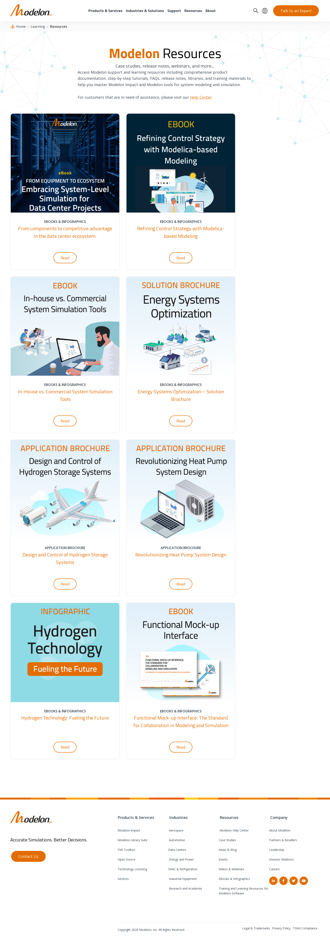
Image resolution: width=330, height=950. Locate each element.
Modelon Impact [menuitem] (129, 830)
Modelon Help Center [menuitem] (234, 830)
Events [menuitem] (223, 859)
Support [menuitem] (174, 10)
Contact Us (28, 856)
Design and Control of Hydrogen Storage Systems (65, 558)
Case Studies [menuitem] (227, 840)
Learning (38, 26)
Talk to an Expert (296, 10)
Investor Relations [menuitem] (281, 859)
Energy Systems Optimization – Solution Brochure (181, 395)
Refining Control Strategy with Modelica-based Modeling (181, 232)
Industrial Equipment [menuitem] (182, 879)
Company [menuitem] (278, 817)
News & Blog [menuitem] (228, 850)
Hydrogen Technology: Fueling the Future (65, 717)
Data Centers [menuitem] (177, 850)
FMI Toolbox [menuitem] (126, 850)
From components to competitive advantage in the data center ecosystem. (65, 232)
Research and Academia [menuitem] (185, 888)
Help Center (201, 97)
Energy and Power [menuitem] (181, 859)
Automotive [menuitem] (176, 840)
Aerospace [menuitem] (176, 830)
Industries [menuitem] (178, 817)
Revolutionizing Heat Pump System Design (180, 554)
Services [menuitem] (123, 879)
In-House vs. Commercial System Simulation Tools (65, 395)
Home (21, 26)
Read (65, 257)
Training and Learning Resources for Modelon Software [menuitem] (243, 890)
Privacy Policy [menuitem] (281, 928)
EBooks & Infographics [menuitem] (234, 879)
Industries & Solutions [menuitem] (145, 10)
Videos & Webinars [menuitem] (231, 869)
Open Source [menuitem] (126, 859)
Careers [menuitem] (274, 869)
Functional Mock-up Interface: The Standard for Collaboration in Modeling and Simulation (180, 721)
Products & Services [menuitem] (105, 10)
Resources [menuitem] (193, 10)
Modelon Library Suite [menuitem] (133, 840)
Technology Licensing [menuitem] (132, 869)
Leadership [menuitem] (276, 850)
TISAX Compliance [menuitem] (305, 928)
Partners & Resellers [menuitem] (283, 840)
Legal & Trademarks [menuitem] (256, 928)
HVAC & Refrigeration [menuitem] (182, 869)
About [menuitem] (210, 10)
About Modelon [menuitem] (279, 830)
